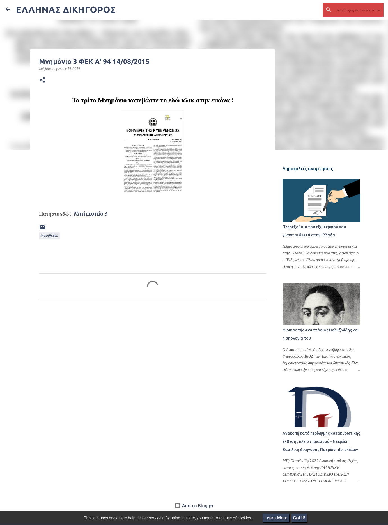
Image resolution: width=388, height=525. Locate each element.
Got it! (299, 518)
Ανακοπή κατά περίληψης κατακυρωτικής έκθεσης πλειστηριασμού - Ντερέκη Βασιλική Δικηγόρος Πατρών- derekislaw (320, 442)
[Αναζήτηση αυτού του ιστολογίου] (354, 10)
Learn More (275, 518)
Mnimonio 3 (90, 214)
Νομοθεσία (49, 235)
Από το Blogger (194, 505)
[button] (42, 80)
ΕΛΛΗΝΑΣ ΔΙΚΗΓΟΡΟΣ (66, 9)
